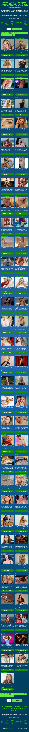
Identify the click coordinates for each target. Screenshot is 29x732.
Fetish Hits (8, 728)
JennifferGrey (4, 296)
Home (8, 28)
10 (3, 35)
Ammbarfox (18, 514)
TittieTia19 (17, 58)
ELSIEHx (17, 454)
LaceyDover (3, 652)
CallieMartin (3, 276)
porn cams (14, 710)
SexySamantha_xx (19, 296)
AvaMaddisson (18, 533)
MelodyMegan (4, 672)
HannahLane (18, 633)
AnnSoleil (3, 216)
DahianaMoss (4, 553)
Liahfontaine (18, 494)
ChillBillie (3, 633)
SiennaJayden (18, 573)
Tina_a (2, 415)
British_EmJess (19, 177)
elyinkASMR (4, 434)
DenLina (17, 395)
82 (11, 35)
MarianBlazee (18, 434)
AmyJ (2, 117)
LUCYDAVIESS (18, 593)
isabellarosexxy (4, 58)
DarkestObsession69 (20, 157)
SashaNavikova (4, 593)
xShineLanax (18, 256)
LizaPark (3, 375)
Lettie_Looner (18, 117)
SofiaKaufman (4, 177)
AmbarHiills (18, 613)
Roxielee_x (3, 38)
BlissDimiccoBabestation (21, 474)
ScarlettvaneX (18, 97)
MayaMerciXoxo (4, 157)
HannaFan (3, 335)
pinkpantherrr (18, 335)
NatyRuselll (3, 514)
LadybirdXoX (4, 256)
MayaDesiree (4, 613)
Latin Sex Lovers (25, 23)
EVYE (2, 454)
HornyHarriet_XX (19, 216)
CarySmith (3, 395)
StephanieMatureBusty (6, 573)
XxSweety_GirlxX (5, 474)
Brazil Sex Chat (12, 23)
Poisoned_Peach (19, 315)
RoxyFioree (18, 415)
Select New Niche (17, 28)
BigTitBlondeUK (5, 137)
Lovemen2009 (4, 494)
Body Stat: (7, 55)
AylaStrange (4, 97)
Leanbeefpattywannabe (21, 652)
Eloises (17, 196)
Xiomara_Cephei (19, 375)
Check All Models (5, 32)
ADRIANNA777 (4, 236)
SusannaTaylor (18, 137)
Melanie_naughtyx (19, 77)
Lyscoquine (3, 315)
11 (6, 35)
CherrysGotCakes (19, 276)
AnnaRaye (17, 236)
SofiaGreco (18, 355)
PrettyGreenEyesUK (20, 38)
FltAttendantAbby (5, 196)
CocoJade (17, 553)
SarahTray (3, 533)
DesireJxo (3, 77)
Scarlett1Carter (4, 355)
